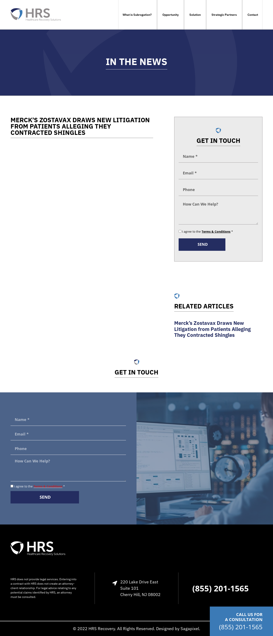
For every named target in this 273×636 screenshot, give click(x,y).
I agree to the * (207, 232)
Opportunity (170, 15)
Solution (195, 15)
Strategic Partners (224, 15)
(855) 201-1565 (240, 627)
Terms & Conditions (47, 486)
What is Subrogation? (137, 15)
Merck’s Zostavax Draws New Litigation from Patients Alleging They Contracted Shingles (212, 329)
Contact (253, 15)
